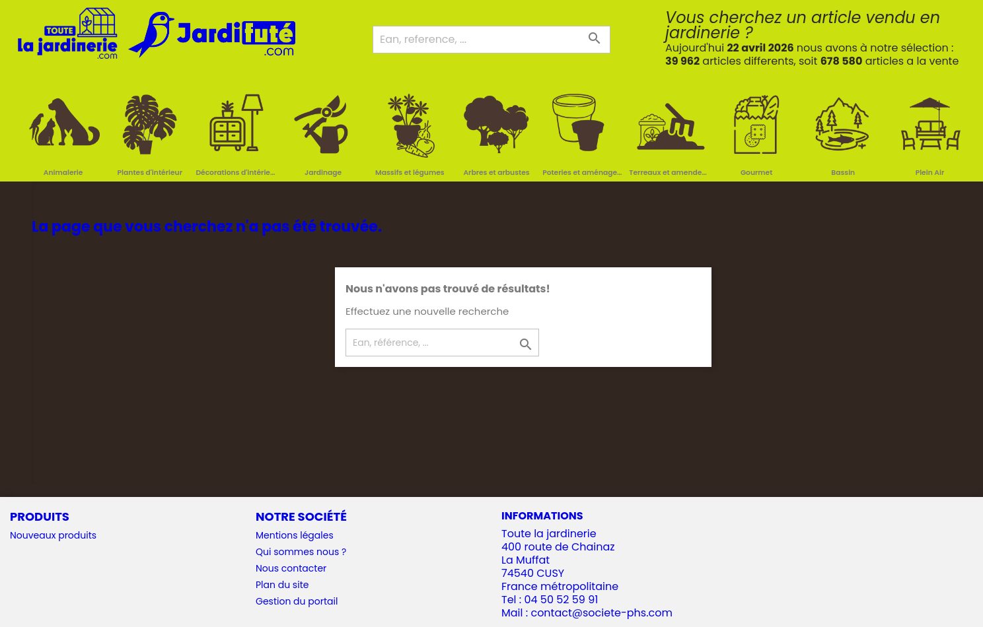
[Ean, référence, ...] (442, 342)
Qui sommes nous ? (301, 551)
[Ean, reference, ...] (491, 39)
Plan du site (282, 584)
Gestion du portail (297, 601)
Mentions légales (295, 535)
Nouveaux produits (53, 535)
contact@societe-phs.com (601, 612)
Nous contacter (291, 568)
